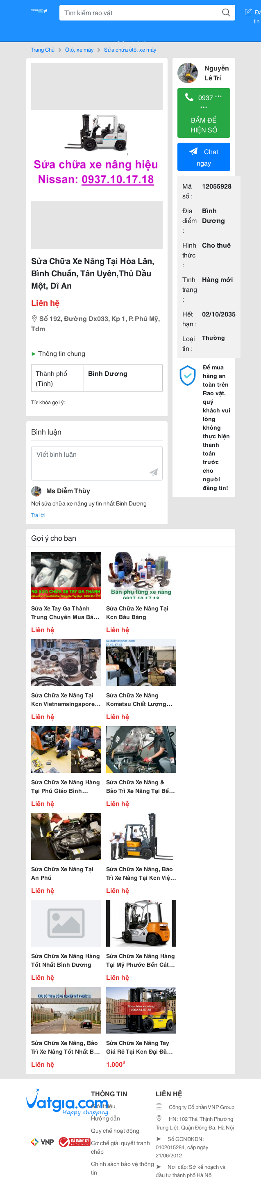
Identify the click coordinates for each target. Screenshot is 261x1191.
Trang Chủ (42, 49)
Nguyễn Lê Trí (216, 72)
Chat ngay (203, 156)
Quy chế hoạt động (115, 1130)
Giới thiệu (103, 1106)
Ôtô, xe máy (79, 49)
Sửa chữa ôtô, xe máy (130, 49)
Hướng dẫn (105, 1118)
